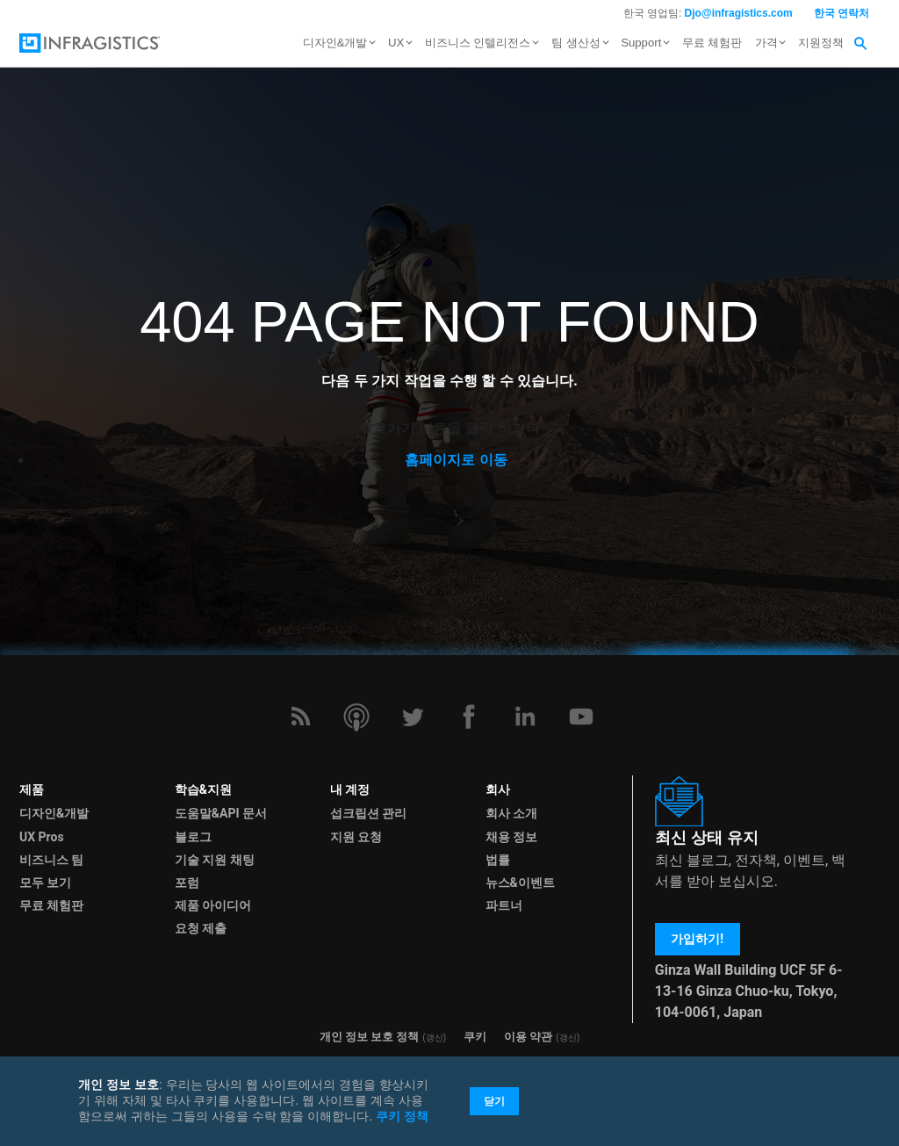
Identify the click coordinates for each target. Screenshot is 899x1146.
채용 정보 (511, 837)
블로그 (193, 837)
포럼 (187, 883)
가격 (766, 42)
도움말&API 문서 (221, 813)
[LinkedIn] (525, 716)
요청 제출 (201, 928)
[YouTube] (581, 716)
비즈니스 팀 (51, 860)
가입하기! (697, 939)
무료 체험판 (712, 42)
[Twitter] (412, 716)
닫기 (494, 1101)
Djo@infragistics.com (739, 13)
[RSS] (300, 716)
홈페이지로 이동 (456, 459)
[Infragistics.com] (107, 43)
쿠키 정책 (402, 1116)
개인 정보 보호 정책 (370, 1036)
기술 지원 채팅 (215, 860)
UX (396, 42)
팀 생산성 (576, 42)
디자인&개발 (54, 813)
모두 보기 (45, 883)
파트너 (503, 905)
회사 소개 (511, 813)
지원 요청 (356, 837)
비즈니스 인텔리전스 (478, 42)
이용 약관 (528, 1036)
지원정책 (821, 42)
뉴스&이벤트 (520, 883)
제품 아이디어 (213, 905)
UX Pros (41, 837)
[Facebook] (468, 716)
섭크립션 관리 (368, 813)
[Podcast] (356, 716)
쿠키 (475, 1036)
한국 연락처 (841, 13)
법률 (497, 860)
